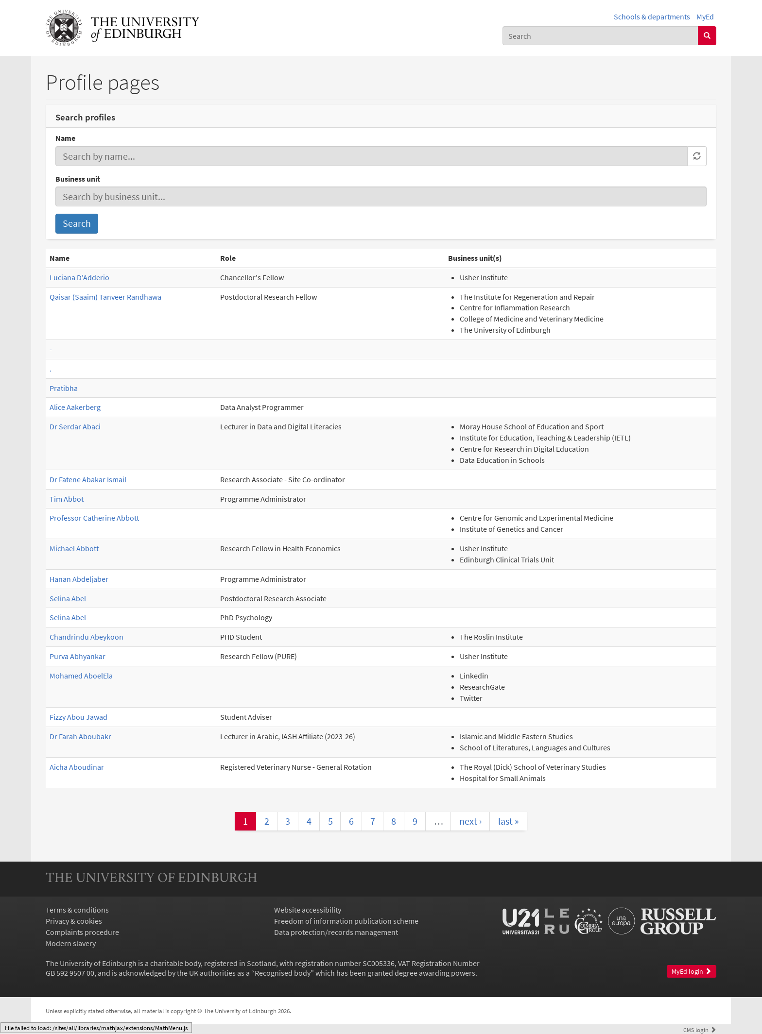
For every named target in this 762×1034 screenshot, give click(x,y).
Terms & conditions (77, 910)
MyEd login (691, 971)
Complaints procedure (82, 932)
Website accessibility (307, 910)
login (699, 1030)
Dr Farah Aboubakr (80, 736)
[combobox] (600, 35)
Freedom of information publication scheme (346, 921)
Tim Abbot (67, 499)
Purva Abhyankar (77, 656)
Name (65, 138)
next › (470, 821)
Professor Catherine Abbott (94, 518)
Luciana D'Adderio (79, 277)
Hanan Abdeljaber (79, 579)
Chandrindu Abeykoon (86, 637)
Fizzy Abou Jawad (78, 717)
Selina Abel (68, 598)
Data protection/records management (336, 932)
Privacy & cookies (74, 921)
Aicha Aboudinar (77, 767)
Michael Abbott (74, 548)
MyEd (705, 16)
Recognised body (283, 973)
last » (508, 821)
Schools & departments (652, 16)
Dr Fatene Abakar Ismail (88, 479)
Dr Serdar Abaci (75, 426)
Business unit (77, 179)
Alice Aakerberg (75, 407)
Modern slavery (71, 943)
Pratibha (64, 388)
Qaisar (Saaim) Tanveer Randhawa (105, 297)
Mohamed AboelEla (81, 675)
